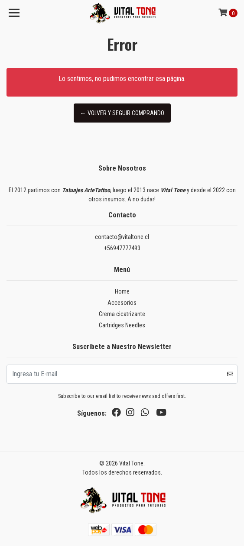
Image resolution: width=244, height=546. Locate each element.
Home (122, 291)
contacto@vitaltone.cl (122, 236)
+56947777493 (122, 248)
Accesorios (122, 302)
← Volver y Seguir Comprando (122, 113)
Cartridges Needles (122, 325)
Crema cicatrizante (122, 313)
